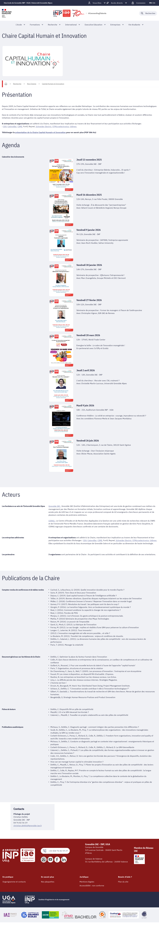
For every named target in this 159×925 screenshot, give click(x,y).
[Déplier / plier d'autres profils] (97, 2)
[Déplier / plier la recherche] (148, 13)
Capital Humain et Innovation (53, 84)
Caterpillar (11, 126)
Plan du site (123, 881)
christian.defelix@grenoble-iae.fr (27, 825)
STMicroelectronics (60, 126)
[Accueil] (5, 83)
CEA (4, 126)
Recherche (17, 84)
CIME (19, 126)
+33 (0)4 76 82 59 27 (55, 851)
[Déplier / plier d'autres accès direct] (116, 2)
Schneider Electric (43, 126)
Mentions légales (87, 881)
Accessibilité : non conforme (92, 885)
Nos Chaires (31, 84)
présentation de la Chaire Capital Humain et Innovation (40, 132)
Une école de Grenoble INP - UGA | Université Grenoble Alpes (28, 3)
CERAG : (52, 520)
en (154, 3)
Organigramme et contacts (14, 881)
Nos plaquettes (47, 881)
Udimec (73, 126)
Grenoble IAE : (55, 506)
